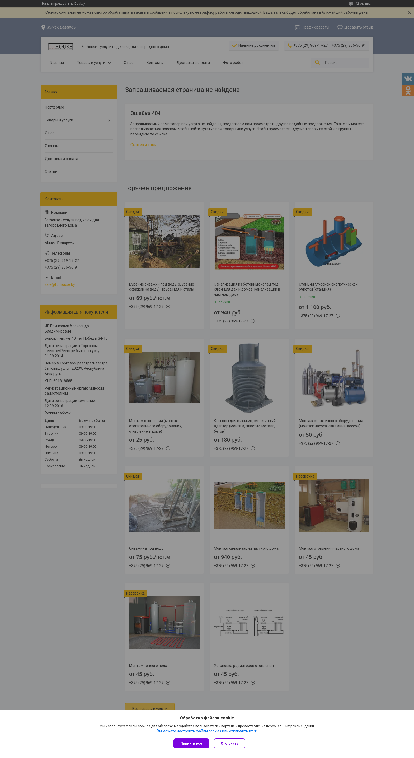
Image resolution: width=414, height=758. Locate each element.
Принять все (191, 743)
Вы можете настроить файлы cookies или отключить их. (205, 731)
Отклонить (230, 743)
